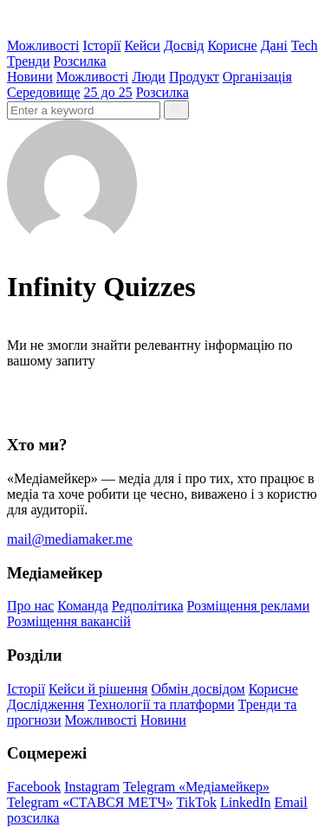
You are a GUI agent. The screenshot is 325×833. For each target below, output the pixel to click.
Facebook (34, 786)
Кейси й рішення (98, 688)
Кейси (142, 45)
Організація (257, 76)
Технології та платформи (161, 704)
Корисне (232, 45)
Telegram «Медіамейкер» (196, 786)
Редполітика (148, 605)
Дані (274, 45)
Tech (304, 45)
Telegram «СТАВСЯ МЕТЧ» (90, 802)
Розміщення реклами (248, 605)
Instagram (92, 786)
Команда (82, 605)
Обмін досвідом (197, 688)
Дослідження (45, 704)
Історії (101, 45)
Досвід (184, 45)
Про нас (30, 605)
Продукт (194, 76)
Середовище (44, 92)
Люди (149, 76)
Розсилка (80, 61)
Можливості (43, 45)
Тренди (28, 61)
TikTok (197, 802)
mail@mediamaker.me (70, 539)
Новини (30, 76)
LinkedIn (245, 802)
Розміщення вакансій (69, 621)
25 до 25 (108, 92)
